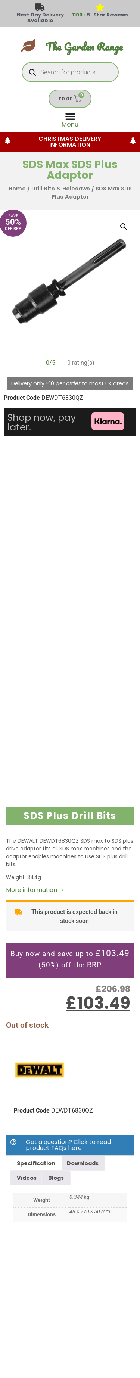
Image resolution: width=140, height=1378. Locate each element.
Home (17, 188)
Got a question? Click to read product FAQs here (68, 1145)
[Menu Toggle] (70, 119)
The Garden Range (84, 46)
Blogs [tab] (56, 1178)
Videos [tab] (27, 1178)
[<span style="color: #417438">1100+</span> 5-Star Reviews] (100, 8)
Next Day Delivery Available (40, 17)
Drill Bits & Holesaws (60, 188)
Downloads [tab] (83, 1163)
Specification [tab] (36, 1163)
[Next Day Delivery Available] (40, 8)
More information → (35, 890)
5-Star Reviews (100, 14)
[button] (123, 226)
